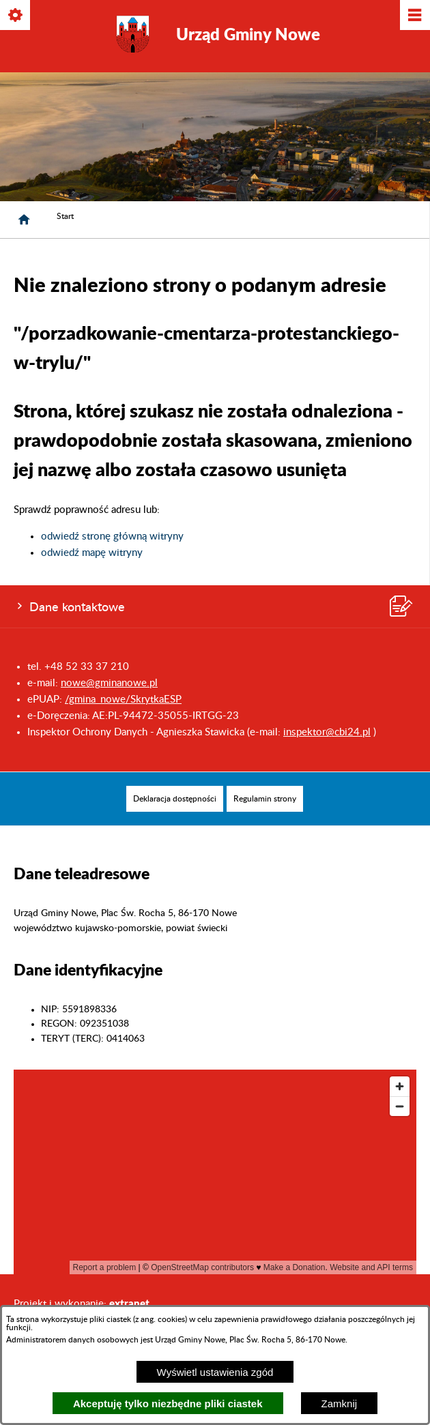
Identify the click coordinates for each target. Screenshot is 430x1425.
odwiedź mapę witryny (92, 553)
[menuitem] (174, 799)
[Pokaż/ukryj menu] (414, 16)
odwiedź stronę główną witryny (112, 536)
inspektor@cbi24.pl (327, 732)
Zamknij (339, 1403)
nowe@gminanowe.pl (109, 683)
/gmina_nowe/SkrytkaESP (123, 699)
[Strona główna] (24, 219)
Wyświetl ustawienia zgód (215, 1372)
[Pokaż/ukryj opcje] (16, 16)
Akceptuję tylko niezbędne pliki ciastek (168, 1403)
